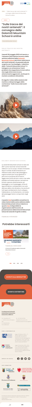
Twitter (25, 358)
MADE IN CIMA (9, 399)
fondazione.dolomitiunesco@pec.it (23, 321)
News (5, 20)
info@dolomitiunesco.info (21, 320)
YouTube (29, 358)
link (9, 200)
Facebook (18, 358)
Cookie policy (4, 398)
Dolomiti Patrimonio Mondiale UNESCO (8, 3)
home (16, 405)
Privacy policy (23, 397)
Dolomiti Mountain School (9, 41)
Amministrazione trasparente (8, 397)
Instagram (22, 358)
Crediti (17, 397)
